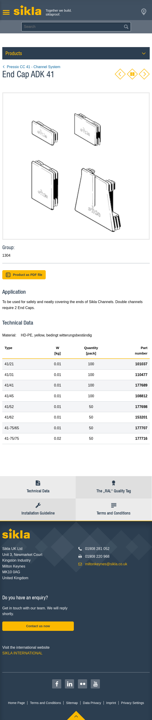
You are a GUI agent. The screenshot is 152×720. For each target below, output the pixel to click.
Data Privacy (92, 703)
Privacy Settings (132, 703)
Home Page (16, 703)
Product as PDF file (24, 274)
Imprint (111, 703)
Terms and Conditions (45, 703)
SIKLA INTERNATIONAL (22, 653)
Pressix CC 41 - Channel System (31, 67)
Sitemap (72, 703)
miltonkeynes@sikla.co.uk (106, 564)
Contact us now (38, 626)
